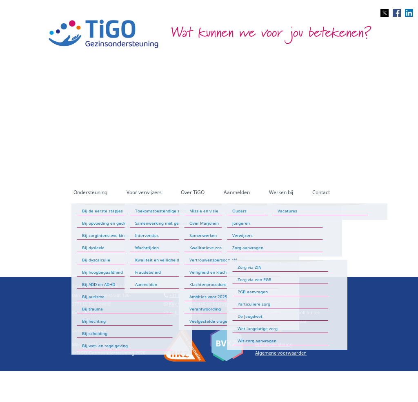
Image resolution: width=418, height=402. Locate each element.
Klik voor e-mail (186, 312)
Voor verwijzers (144, 192)
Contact (321, 192)
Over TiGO (193, 192)
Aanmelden (237, 192)
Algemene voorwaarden (281, 353)
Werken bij (281, 192)
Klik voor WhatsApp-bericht (198, 304)
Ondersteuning (90, 192)
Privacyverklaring (274, 344)
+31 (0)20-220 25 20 (189, 295)
